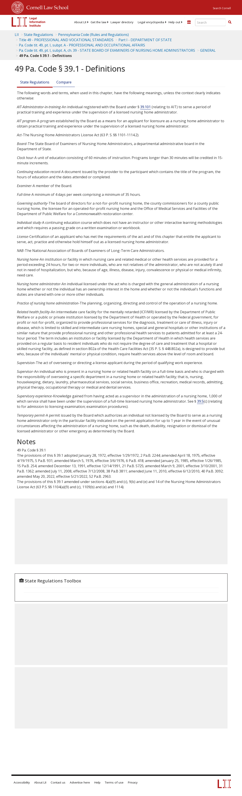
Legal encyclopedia (151, 22)
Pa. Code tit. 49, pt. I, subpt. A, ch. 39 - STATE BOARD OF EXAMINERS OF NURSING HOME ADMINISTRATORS (107, 50)
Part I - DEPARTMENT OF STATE (145, 39)
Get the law (98, 22)
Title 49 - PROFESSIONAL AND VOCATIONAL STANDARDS (66, 39)
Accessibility (22, 782)
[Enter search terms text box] (210, 22)
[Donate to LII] (189, 22)
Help (97, 782)
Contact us (58, 782)
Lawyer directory (122, 22)
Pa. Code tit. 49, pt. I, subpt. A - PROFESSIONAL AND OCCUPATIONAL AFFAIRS (82, 45)
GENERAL (208, 50)
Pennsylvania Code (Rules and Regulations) (93, 34)
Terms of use (114, 782)
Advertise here (80, 782)
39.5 (200, 401)
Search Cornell (222, 8)
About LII (80, 22)
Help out (174, 22)
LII (17, 34)
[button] (229, 22)
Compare (64, 82)
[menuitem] (80, 22)
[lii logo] (28, 22)
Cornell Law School (46, 7)
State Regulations (38, 34)
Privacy (133, 782)
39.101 (145, 106)
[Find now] (230, 22)
